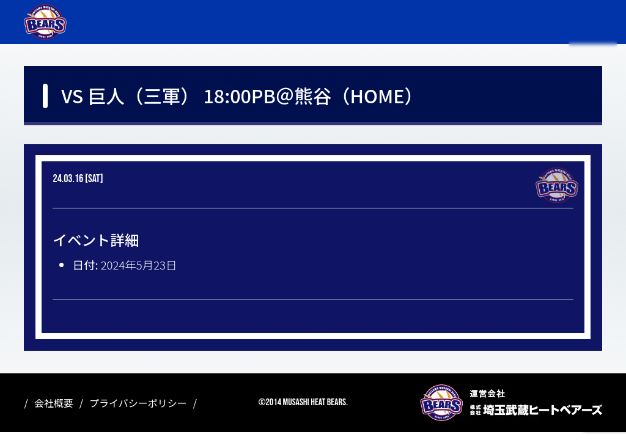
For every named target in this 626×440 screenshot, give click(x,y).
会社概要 (53, 402)
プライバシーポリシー (138, 402)
